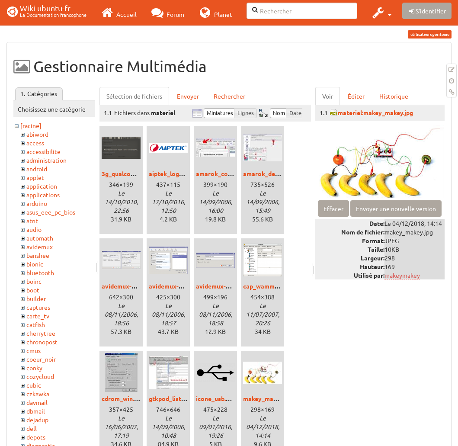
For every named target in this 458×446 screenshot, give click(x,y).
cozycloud (40, 376)
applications (43, 195)
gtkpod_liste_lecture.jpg (183, 398)
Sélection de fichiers (134, 96)
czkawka (37, 394)
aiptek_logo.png (172, 173)
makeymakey (402, 275)
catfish (35, 324)
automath (39, 238)
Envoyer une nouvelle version (396, 208)
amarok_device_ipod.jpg (277, 173)
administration (46, 160)
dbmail (35, 411)
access (35, 143)
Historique (393, 96)
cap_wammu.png (266, 286)
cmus (33, 350)
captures (38, 307)
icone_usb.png (216, 398)
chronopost (42, 342)
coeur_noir (41, 359)
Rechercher (229, 96)
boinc (34, 281)
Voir (327, 96)
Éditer (356, 96)
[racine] (31, 125)
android (36, 169)
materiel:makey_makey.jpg (375, 112)
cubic (33, 385)
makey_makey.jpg (268, 398)
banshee (37, 255)
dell (31, 428)
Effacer (333, 208)
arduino (36, 203)
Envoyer (188, 96)
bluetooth (40, 272)
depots (35, 437)
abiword (37, 134)
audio (34, 229)
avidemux (39, 246)
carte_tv (37, 316)
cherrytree (40, 333)
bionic (34, 264)
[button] (381, 12)
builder (36, 298)
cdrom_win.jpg (122, 398)
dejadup (37, 420)
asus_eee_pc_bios (50, 212)
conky (34, 368)
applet (35, 177)
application (41, 186)
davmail (37, 402)
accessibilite (43, 151)
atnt (32, 221)
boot (32, 290)
